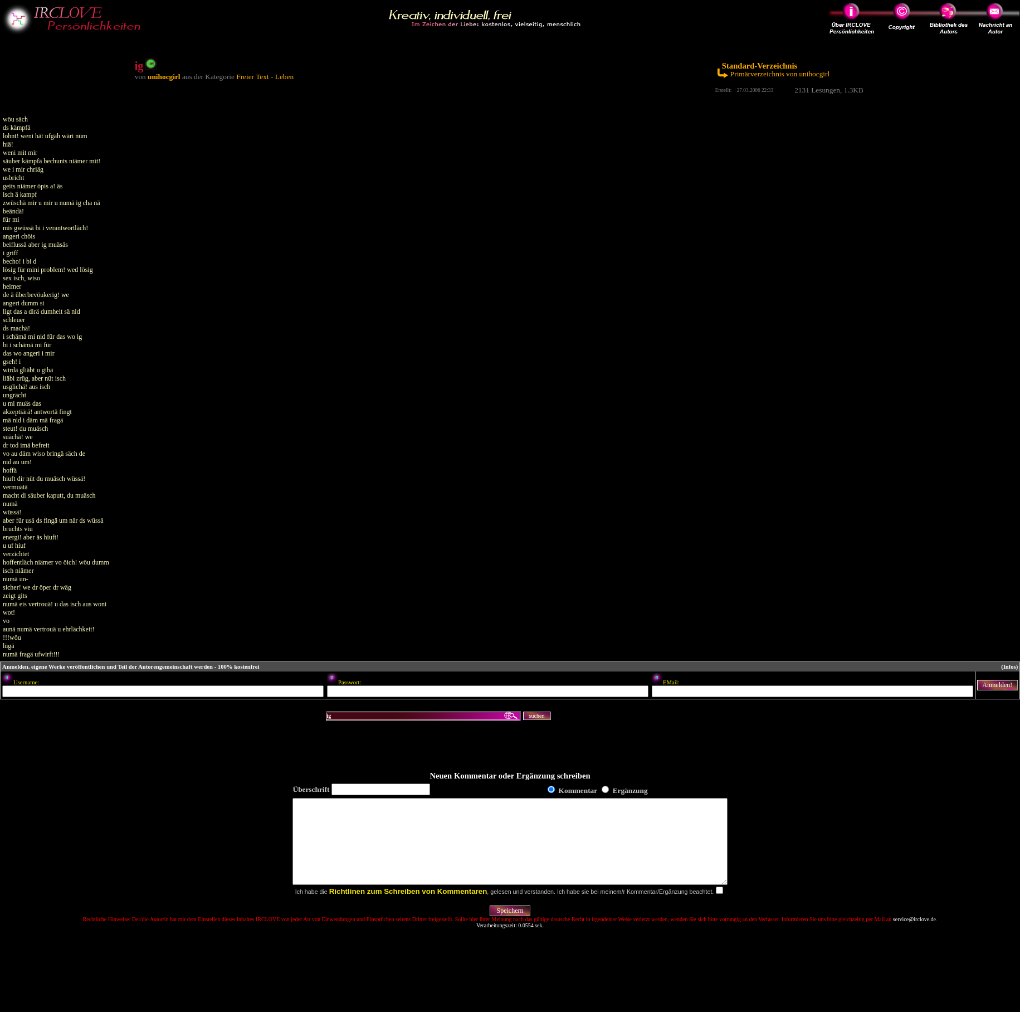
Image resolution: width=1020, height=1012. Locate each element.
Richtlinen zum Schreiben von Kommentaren (408, 908)
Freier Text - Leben (265, 76)
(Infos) (1009, 667)
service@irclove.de (914, 936)
